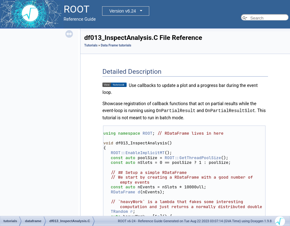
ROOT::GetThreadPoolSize (193, 157)
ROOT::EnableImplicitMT (138, 152)
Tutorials (90, 45)
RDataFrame (123, 191)
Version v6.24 (122, 10)
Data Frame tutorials (116, 45)
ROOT (147, 133)
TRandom (119, 211)
